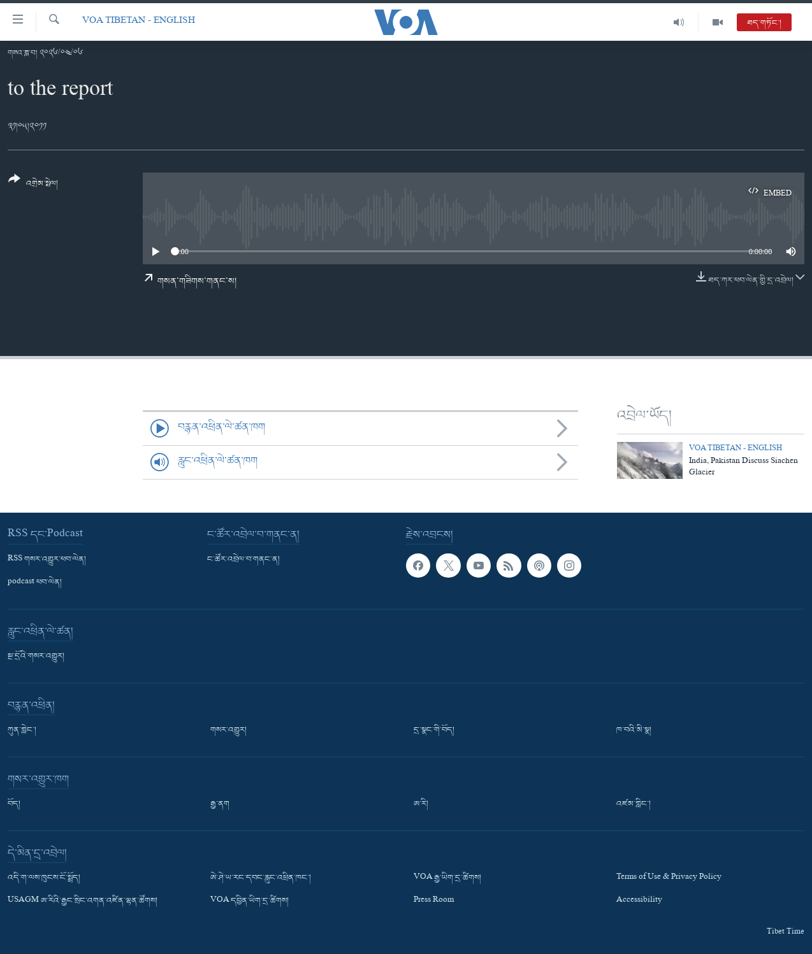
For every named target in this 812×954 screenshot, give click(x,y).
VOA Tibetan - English (138, 22)
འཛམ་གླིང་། (633, 804)
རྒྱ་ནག (219, 804)
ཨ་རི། (421, 804)
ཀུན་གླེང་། (22, 730)
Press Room (434, 901)
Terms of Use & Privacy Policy (668, 878)
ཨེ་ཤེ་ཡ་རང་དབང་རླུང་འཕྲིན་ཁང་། (260, 878)
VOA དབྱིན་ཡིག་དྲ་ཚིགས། (249, 901)
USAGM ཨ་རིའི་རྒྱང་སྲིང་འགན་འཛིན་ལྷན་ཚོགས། (82, 901)
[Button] (33, 186)
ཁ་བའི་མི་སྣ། (633, 730)
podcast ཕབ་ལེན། (35, 582)
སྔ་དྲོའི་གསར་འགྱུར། (36, 656)
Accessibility (639, 901)
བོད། (14, 804)
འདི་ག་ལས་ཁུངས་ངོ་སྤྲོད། (44, 878)
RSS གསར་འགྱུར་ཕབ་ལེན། (47, 559)
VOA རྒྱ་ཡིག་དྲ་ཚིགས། (447, 878)
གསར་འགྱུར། (228, 730)
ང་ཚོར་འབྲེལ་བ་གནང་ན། (243, 559)
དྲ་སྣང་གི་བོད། (434, 730)
